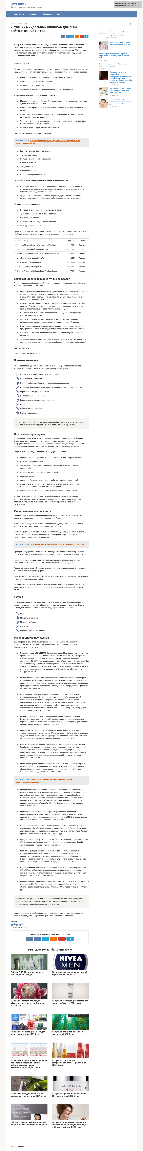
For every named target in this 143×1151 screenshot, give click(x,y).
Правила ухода (19, 14)
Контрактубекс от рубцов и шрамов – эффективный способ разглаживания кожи (114, 56)
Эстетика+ (18, 4)
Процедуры (47, 14)
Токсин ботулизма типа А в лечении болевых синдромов (113, 65)
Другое (60, 14)
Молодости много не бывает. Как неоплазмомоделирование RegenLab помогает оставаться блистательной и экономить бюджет (120, 77)
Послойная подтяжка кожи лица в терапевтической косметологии (120, 90)
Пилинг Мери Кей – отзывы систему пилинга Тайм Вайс (120, 43)
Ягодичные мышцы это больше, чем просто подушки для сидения (118, 33)
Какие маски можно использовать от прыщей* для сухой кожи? (119, 102)
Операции (34, 14)
